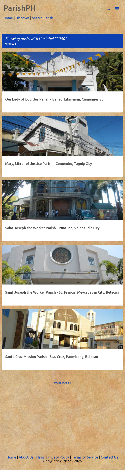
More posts (62, 382)
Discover (22, 18)
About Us (26, 457)
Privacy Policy (58, 457)
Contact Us (109, 457)
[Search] (108, 8)
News (40, 457)
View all (10, 44)
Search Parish (42, 18)
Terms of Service (85, 457)
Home (8, 18)
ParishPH (19, 7)
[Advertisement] (62, 418)
